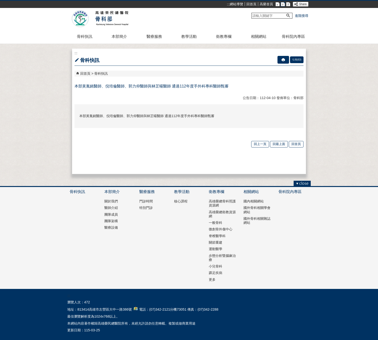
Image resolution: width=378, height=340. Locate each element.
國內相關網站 (253, 201)
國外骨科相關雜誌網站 (256, 221)
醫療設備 (111, 227)
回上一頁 (260, 144)
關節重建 (215, 242)
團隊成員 (111, 214)
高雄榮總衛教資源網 (222, 214)
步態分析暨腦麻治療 (222, 258)
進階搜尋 (301, 16)
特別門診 (146, 208)
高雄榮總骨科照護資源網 (222, 203)
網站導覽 (236, 4)
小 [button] (278, 4)
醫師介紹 (111, 208)
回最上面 (279, 144)
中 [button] (283, 4)
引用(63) (296, 59)
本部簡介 (119, 36)
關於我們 (111, 201)
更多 (212, 279)
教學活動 (189, 36)
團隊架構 (111, 221)
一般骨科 (215, 223)
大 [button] (288, 4)
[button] (288, 15)
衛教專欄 (223, 36)
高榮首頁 (266, 4)
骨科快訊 (84, 36)
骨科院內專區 (293, 36)
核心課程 (181, 201)
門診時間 (146, 201)
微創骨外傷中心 (220, 229)
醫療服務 (154, 36)
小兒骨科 (215, 266)
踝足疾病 (215, 273)
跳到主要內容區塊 (2, 2)
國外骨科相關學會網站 (256, 210)
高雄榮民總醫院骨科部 (111, 19)
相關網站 (258, 36)
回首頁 (251, 4)
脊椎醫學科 (217, 236)
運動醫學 (215, 249)
